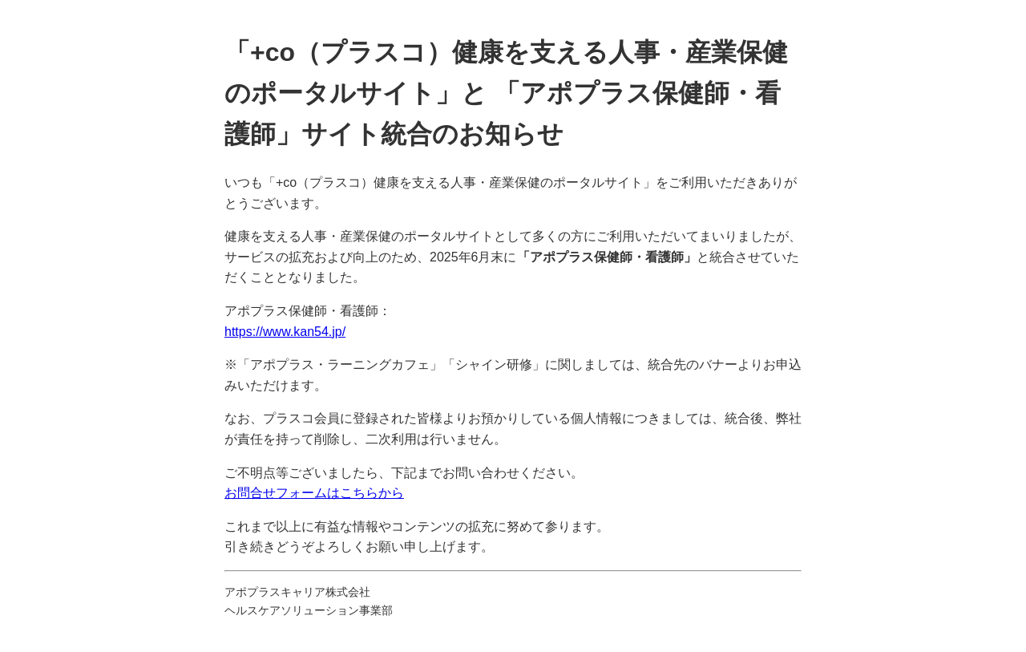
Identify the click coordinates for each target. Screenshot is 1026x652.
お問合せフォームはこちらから (314, 493)
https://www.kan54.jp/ (284, 331)
